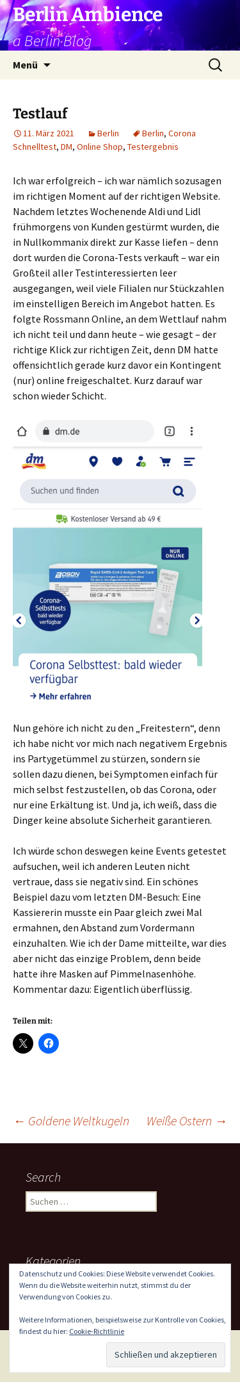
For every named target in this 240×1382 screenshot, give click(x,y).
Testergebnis (153, 146)
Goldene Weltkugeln (71, 1121)
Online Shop (100, 146)
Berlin (108, 133)
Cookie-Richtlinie (96, 1331)
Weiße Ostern (187, 1121)
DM (66, 146)
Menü (25, 64)
